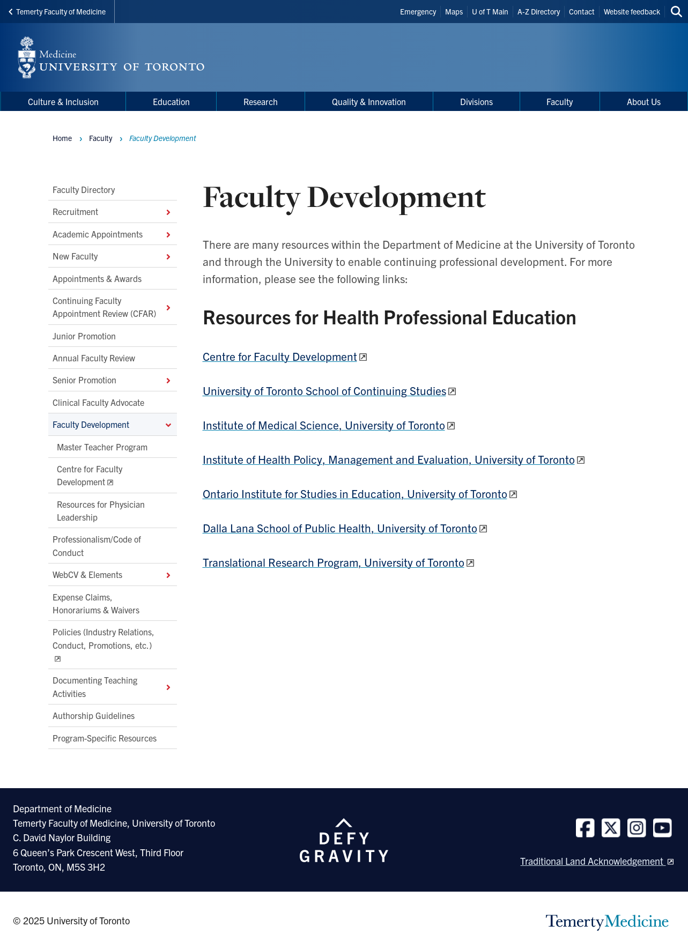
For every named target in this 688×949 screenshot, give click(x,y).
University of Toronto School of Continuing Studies (324, 390)
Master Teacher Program (102, 446)
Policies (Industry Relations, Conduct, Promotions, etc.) (103, 638)
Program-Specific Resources (105, 737)
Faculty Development (113, 424)
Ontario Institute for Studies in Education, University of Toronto (355, 493)
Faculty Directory (84, 189)
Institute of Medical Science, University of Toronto (324, 425)
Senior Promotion (113, 379)
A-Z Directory (538, 11)
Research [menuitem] (260, 101)
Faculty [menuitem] (559, 101)
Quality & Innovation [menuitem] (369, 101)
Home (62, 138)
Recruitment (113, 211)
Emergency (418, 11)
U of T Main (490, 11)
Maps (454, 11)
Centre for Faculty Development (89, 475)
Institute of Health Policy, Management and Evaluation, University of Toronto (389, 459)
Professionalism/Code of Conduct (97, 545)
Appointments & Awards (97, 277)
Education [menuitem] (171, 101)
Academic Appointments (113, 233)
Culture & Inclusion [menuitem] (63, 101)
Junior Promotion (84, 335)
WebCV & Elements (113, 574)
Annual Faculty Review (94, 357)
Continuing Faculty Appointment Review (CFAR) (113, 306)
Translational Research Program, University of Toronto (333, 562)
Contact (582, 11)
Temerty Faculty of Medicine (57, 11)
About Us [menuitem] (644, 101)
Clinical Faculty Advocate (98, 402)
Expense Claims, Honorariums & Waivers (96, 602)
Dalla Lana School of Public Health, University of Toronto (340, 528)
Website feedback (632, 11)
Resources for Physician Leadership (101, 510)
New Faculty (113, 255)
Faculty (100, 138)
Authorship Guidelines (94, 715)
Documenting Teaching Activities (113, 686)
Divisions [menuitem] (476, 101)
